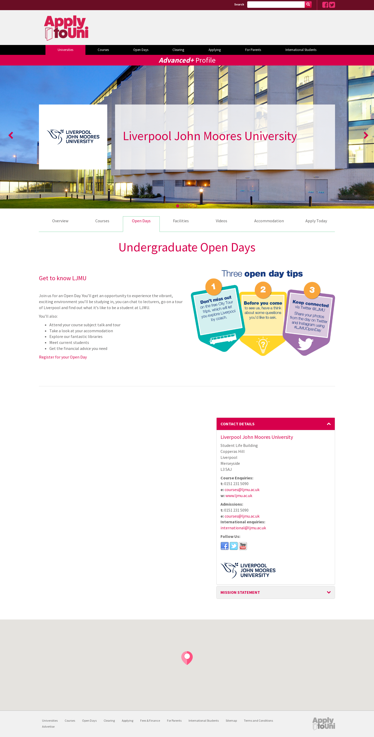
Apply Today (316, 220)
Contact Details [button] (276, 423)
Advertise (48, 726)
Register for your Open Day (63, 357)
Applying (215, 50)
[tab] (276, 424)
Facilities (181, 220)
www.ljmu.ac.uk (238, 495)
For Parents (253, 50)
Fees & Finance (150, 720)
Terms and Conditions (258, 720)
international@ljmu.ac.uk (243, 527)
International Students (300, 50)
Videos (221, 220)
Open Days (140, 50)
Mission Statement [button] (276, 592)
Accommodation (269, 220)
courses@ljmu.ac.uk (242, 489)
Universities (65, 50)
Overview (60, 220)
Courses (103, 50)
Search (239, 4)
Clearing (178, 50)
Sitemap (231, 720)
